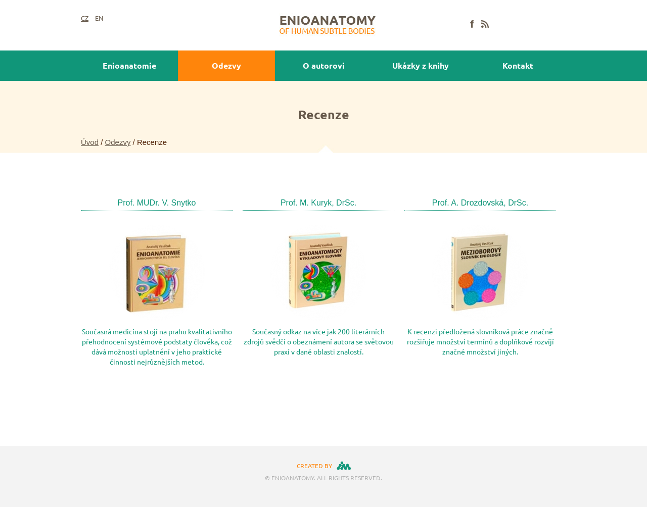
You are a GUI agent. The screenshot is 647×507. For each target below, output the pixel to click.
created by (314, 466)
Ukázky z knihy (420, 65)
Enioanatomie (129, 65)
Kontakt (517, 65)
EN (99, 18)
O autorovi (324, 65)
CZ (84, 18)
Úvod (90, 142)
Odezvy (226, 65)
